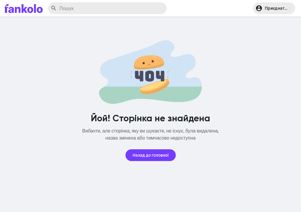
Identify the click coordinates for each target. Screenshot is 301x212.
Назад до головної (151, 155)
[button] (274, 8)
